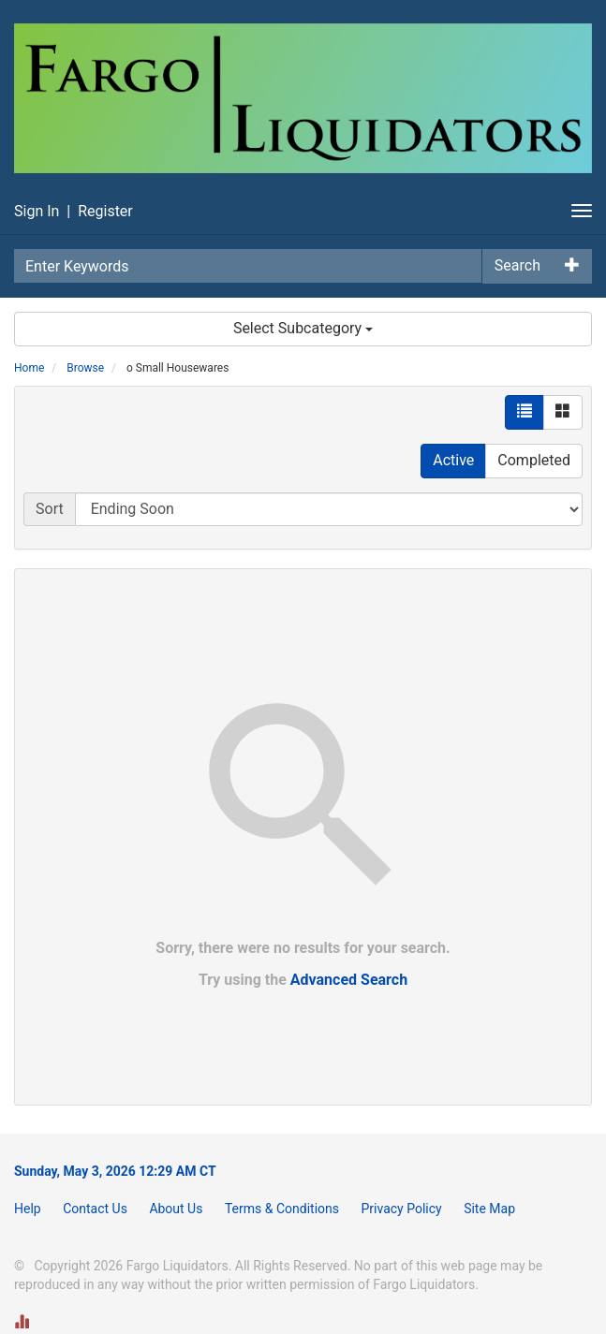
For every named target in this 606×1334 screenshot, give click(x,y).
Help (27, 1208)
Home (29, 367)
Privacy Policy (401, 1208)
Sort (50, 509)
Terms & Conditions (282, 1208)
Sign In (36, 211)
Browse (85, 367)
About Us (175, 1208)
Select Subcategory (303, 328)
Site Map (489, 1208)
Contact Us (95, 1208)
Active (453, 460)
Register (105, 211)
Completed (533, 460)
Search (517, 265)
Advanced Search (348, 980)
